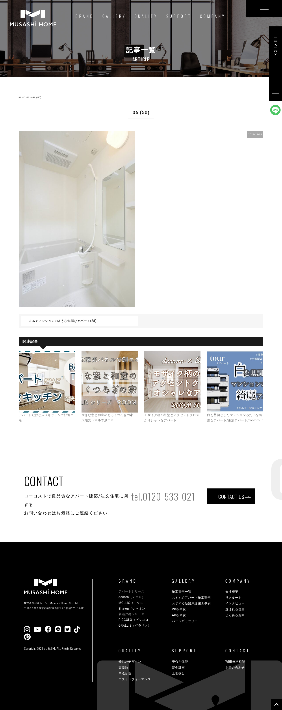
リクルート (233, 597)
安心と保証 (180, 661)
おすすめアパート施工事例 (191, 597)
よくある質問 (235, 615)
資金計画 (178, 667)
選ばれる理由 (235, 609)
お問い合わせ (235, 667)
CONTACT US (231, 496)
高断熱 (123, 667)
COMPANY (213, 16)
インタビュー (235, 603)
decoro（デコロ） (132, 597)
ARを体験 (179, 615)
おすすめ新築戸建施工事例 (191, 603)
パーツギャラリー (185, 621)
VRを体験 (179, 609)
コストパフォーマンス (135, 679)
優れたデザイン (130, 661)
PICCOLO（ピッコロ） (135, 620)
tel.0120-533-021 (163, 496)
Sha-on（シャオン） (133, 608)
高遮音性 (125, 673)
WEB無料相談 (235, 661)
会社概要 (231, 591)
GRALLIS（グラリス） (135, 625)
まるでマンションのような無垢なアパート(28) (62, 321)
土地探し (178, 673)
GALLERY (114, 16)
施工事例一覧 (181, 591)
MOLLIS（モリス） (133, 603)
